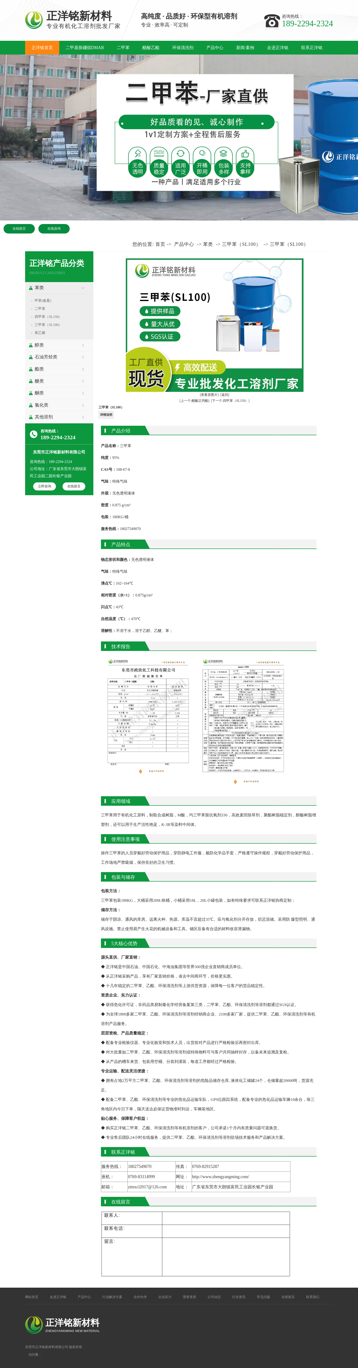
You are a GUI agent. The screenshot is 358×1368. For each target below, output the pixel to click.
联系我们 (312, 1297)
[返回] (224, 395)
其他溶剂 (44, 416)
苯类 (39, 287)
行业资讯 (238, 1297)
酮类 (39, 392)
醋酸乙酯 (150, 47)
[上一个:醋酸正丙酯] (194, 401)
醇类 (39, 345)
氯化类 (41, 405)
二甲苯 (123, 47)
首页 (160, 244)
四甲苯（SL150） (48, 317)
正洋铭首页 (42, 47)
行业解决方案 (112, 1297)
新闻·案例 (245, 47)
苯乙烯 (40, 333)
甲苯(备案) (43, 300)
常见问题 (263, 1297)
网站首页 (31, 1297)
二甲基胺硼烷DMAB (85, 47)
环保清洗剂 (183, 47)
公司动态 (214, 1297)
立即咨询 (44, 486)
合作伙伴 (140, 1297)
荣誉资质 (189, 1297)
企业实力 (165, 1297)
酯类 (39, 368)
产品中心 (214, 47)
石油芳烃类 (46, 356)
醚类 (39, 381)
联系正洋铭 (311, 47)
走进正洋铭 (277, 47)
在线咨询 (54, 228)
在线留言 (19, 228)
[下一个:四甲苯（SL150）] (230, 401)
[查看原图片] (209, 395)
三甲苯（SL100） (48, 325)
